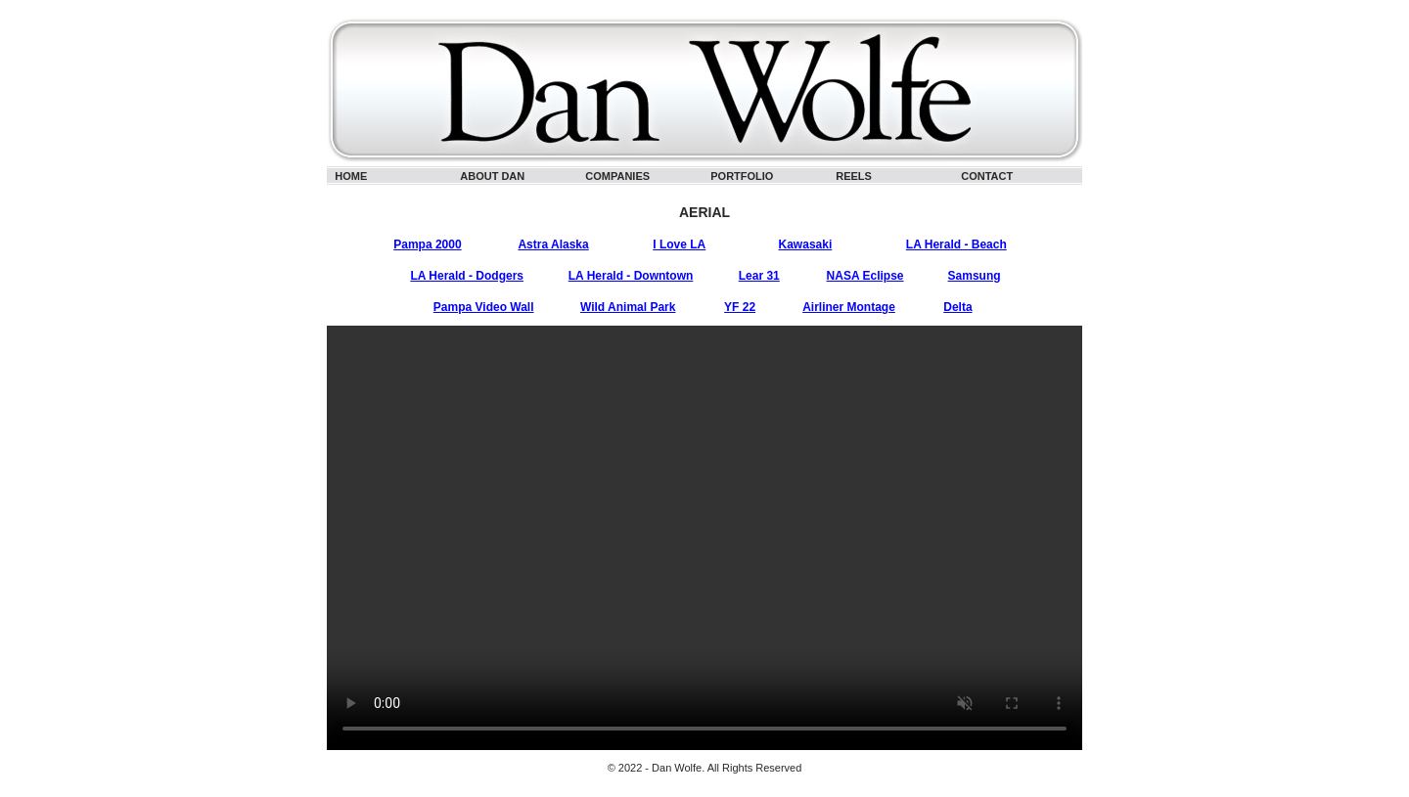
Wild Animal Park (627, 307)
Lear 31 (759, 276)
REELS (854, 176)
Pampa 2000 (427, 244)
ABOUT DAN (492, 176)
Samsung (974, 276)
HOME (351, 176)
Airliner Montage (848, 307)
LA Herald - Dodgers (466, 276)
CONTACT (987, 176)
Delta (957, 307)
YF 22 (739, 307)
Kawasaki (806, 244)
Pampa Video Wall (483, 307)
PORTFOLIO (741, 176)
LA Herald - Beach (956, 244)
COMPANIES (617, 176)
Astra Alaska (553, 244)
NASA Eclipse (865, 276)
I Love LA (679, 244)
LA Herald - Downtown (631, 276)
